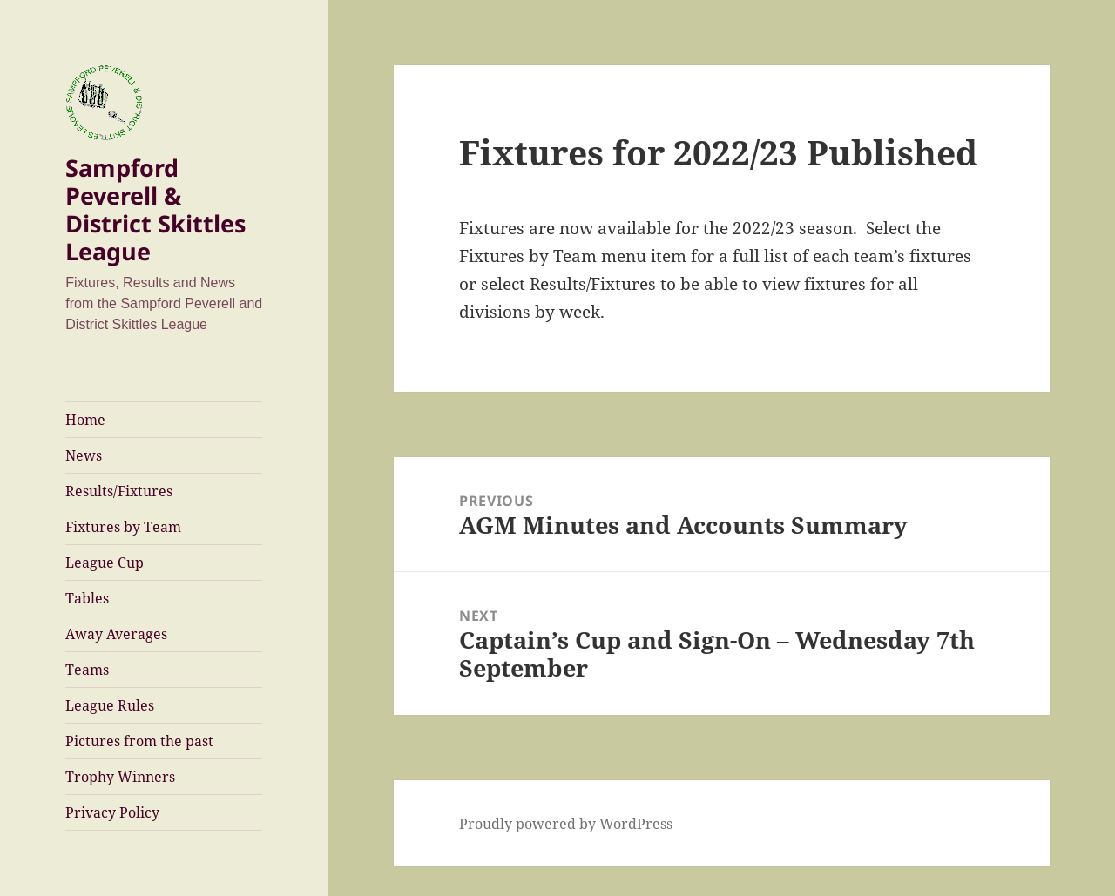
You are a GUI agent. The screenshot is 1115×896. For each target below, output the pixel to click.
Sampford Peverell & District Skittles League (155, 209)
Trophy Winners (120, 776)
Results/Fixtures (118, 491)
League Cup (104, 562)
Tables (87, 598)
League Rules (109, 705)
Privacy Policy (112, 812)
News (83, 455)
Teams (87, 669)
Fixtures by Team (123, 526)
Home (85, 419)
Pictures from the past (139, 741)
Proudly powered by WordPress (565, 823)
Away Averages (116, 633)
